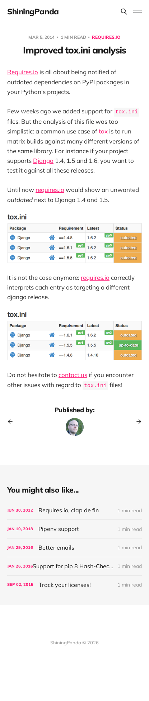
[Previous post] (12, 421)
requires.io (50, 189)
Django (43, 160)
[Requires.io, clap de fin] (74, 510)
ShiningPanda (33, 11)
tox (103, 131)
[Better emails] (74, 547)
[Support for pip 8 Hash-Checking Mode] (74, 566)
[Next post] (136, 421)
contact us (73, 374)
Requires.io (106, 37)
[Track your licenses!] (74, 585)
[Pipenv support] (74, 529)
